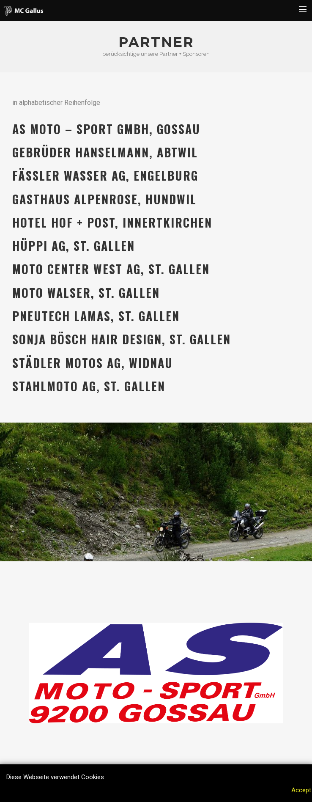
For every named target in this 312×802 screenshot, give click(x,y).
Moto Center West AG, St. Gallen (111, 268)
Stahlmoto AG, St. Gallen (88, 386)
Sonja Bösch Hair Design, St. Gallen (121, 339)
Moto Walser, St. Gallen (86, 292)
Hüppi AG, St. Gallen (73, 245)
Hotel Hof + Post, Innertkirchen (112, 222)
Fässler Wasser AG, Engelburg (105, 175)
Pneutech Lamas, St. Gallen (96, 315)
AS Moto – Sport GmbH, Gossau (106, 128)
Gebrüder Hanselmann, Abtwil (105, 152)
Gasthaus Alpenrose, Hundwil (104, 199)
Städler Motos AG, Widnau (92, 362)
